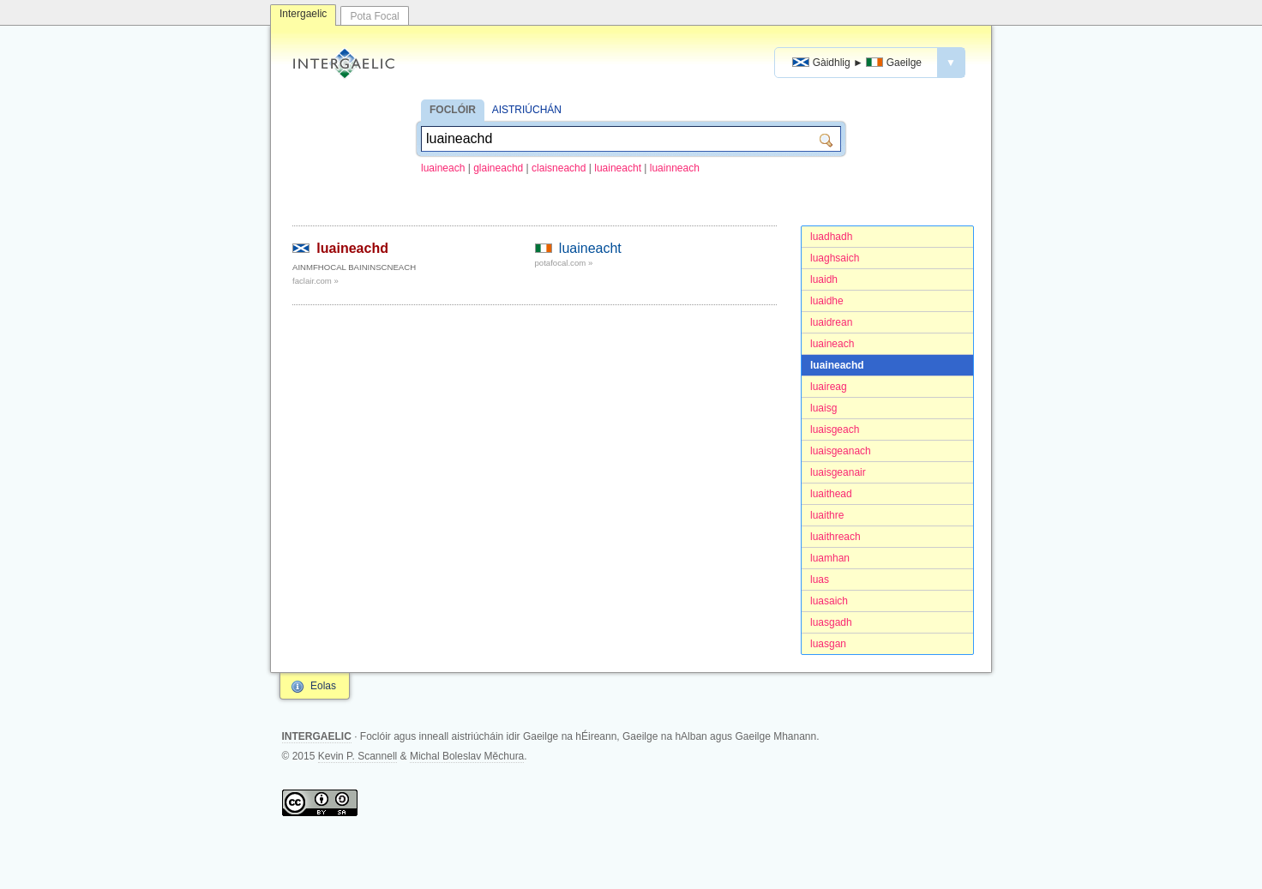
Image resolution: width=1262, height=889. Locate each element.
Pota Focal (374, 16)
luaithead (831, 494)
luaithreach (835, 537)
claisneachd (559, 168)
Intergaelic (303, 14)
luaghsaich (834, 258)
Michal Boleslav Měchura (467, 756)
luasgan (828, 644)
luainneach (675, 168)
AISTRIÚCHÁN (527, 110)
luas (819, 580)
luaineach (443, 168)
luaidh (824, 279)
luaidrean (831, 322)
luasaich (829, 601)
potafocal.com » (564, 262)
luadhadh (831, 237)
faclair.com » (315, 280)
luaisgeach (834, 429)
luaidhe (827, 301)
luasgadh (831, 622)
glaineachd (498, 168)
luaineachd (837, 365)
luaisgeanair (838, 472)
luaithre (827, 515)
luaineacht (617, 168)
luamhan (830, 558)
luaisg (823, 408)
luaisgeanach (840, 451)
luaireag (828, 387)
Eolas (323, 686)
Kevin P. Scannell (358, 756)
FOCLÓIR (453, 110)
